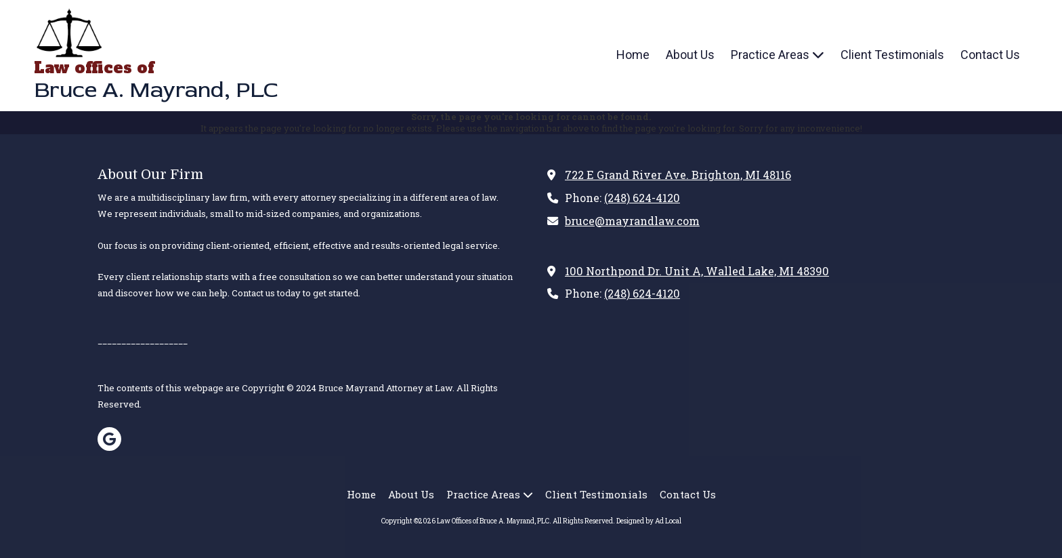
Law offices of (94, 68)
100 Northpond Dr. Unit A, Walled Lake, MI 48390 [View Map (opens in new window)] (697, 271)
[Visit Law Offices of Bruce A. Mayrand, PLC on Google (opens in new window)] (109, 439)
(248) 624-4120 (642, 198)
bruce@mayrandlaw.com (632, 221)
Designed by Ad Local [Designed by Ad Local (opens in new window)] (648, 521)
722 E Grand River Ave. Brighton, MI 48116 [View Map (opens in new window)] (678, 174)
